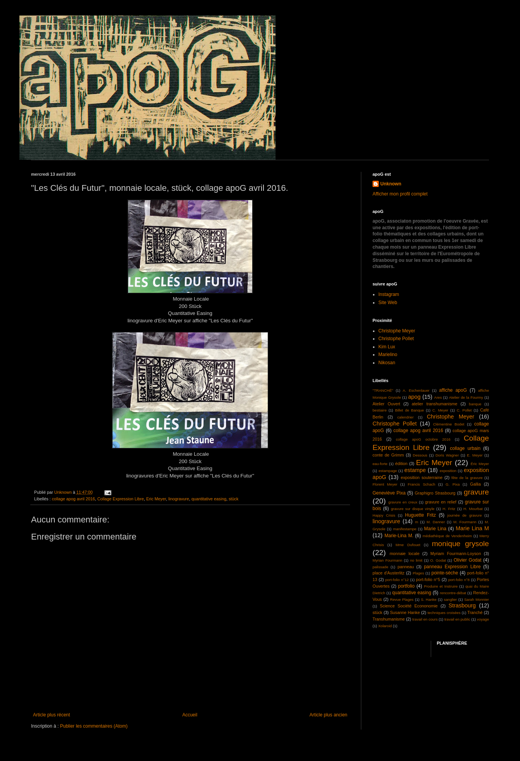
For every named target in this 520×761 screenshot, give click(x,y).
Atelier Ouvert (386, 403)
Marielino (387, 354)
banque (475, 404)
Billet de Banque (409, 410)
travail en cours (424, 619)
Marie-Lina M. (399, 535)
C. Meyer (440, 410)
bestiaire (380, 410)
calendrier (405, 417)
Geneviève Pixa (389, 493)
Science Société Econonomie (409, 606)
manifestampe (404, 529)
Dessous (420, 455)
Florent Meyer (385, 484)
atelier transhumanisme (435, 403)
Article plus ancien (328, 715)
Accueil (190, 715)
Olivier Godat (468, 560)
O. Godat (438, 560)
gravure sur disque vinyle (412, 509)
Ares (438, 397)
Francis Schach (421, 484)
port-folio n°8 (459, 580)
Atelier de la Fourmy (466, 397)
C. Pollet (464, 410)
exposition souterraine (422, 477)
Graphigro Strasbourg (435, 493)
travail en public (457, 619)
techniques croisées (444, 613)
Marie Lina (435, 528)
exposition (448, 471)
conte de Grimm (388, 455)
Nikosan (386, 362)
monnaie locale (404, 553)
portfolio (406, 586)
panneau (405, 566)
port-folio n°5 (428, 579)
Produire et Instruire (441, 586)
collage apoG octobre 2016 (423, 439)
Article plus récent (51, 715)
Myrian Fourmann (387, 560)
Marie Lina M (472, 528)
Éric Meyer (480, 464)
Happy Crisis (384, 515)
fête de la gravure (466, 478)
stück (233, 498)
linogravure (178, 498)
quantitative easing (208, 498)
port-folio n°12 (397, 580)
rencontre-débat (453, 593)
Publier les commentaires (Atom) (94, 726)
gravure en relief (440, 502)
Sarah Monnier (476, 599)
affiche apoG (453, 390)
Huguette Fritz (420, 515)
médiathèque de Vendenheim (447, 536)
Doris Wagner (447, 455)
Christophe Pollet (396, 338)
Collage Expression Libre (120, 498)
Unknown (390, 184)
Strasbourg (462, 605)
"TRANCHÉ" (383, 390)
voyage (483, 619)
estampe (415, 470)
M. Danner (435, 522)
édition (401, 463)
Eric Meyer (156, 498)
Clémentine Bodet (449, 424)
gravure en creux (403, 502)
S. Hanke (428, 599)
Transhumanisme (389, 619)
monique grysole (460, 544)
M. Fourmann (464, 522)
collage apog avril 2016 (73, 498)
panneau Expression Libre (452, 566)
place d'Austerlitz (388, 573)
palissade (380, 567)
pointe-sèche (445, 573)
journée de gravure (464, 515)
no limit (416, 560)
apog (414, 397)
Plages (418, 573)
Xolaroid (385, 626)
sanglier (450, 599)
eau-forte (380, 464)
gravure (476, 492)
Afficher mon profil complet (400, 194)
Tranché (474, 612)
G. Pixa (452, 484)
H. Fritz (449, 509)
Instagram (388, 294)
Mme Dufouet (407, 545)
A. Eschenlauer (416, 390)
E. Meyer (474, 455)
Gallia (475, 484)
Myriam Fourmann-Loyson (455, 553)
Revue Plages (402, 599)
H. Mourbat (472, 509)
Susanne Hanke (405, 612)
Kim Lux (386, 346)
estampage (387, 471)
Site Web (387, 302)
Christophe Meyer (396, 331)
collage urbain (465, 448)
